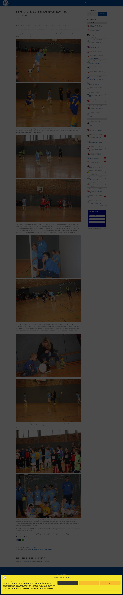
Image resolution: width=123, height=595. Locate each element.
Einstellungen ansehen (110, 583)
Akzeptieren (67, 583)
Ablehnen (89, 583)
